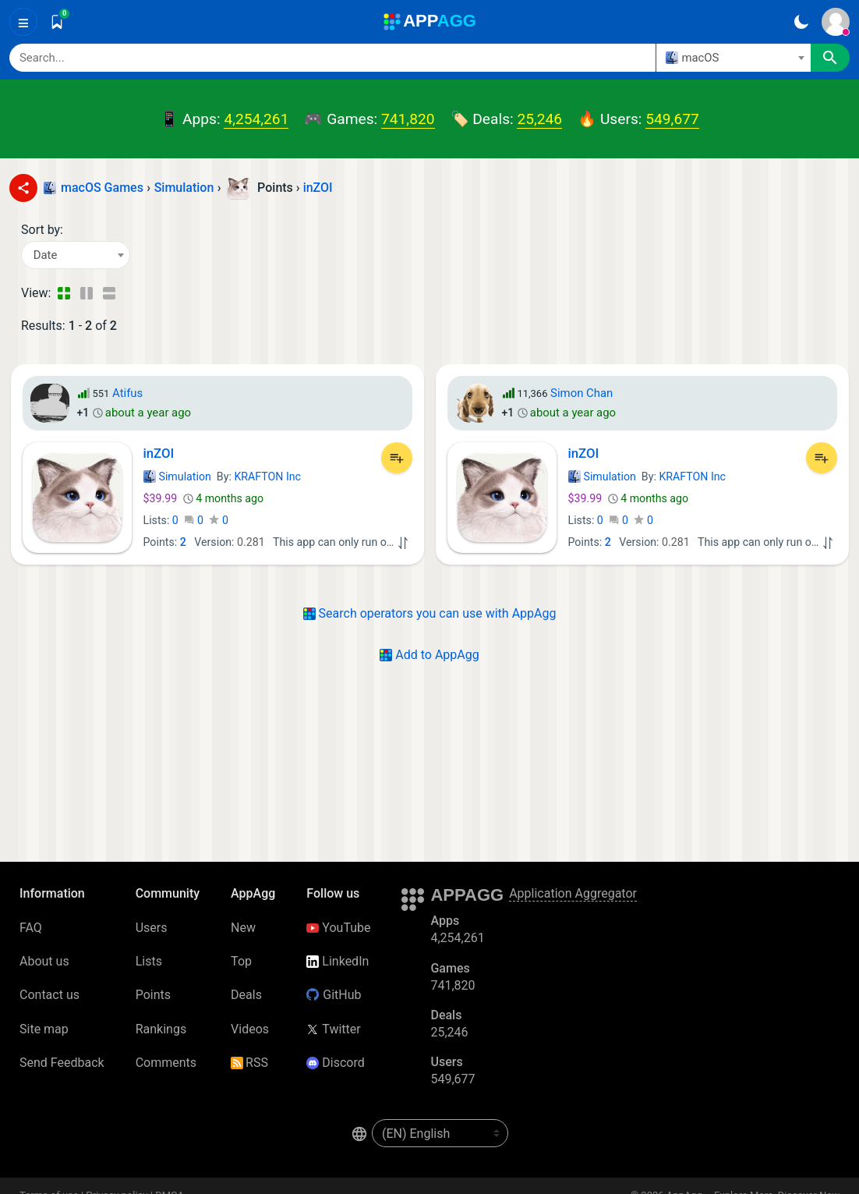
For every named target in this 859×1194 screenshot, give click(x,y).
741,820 (407, 119)
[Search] (332, 58)
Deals (246, 994)
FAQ (30, 927)
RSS (249, 1062)
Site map (44, 1029)
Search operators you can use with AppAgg (430, 613)
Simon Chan (581, 393)
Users (152, 927)
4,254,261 (256, 119)
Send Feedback (61, 1062)
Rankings (161, 1029)
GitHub (333, 994)
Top (241, 961)
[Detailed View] (86, 293)
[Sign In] (836, 22)
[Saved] (57, 22)
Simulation (177, 476)
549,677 (671, 119)
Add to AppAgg (429, 654)
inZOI (318, 187)
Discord (335, 1062)
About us (44, 961)
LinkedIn (337, 961)
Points (153, 994)
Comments (166, 1062)
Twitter (333, 1029)
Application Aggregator (573, 893)
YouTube (338, 927)
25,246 (539, 119)
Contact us (49, 994)
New (243, 927)
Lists (149, 961)
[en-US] (440, 1133)
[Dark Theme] (801, 22)
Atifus (127, 393)
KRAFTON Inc (267, 476)
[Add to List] (396, 457)
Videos (250, 1029)
